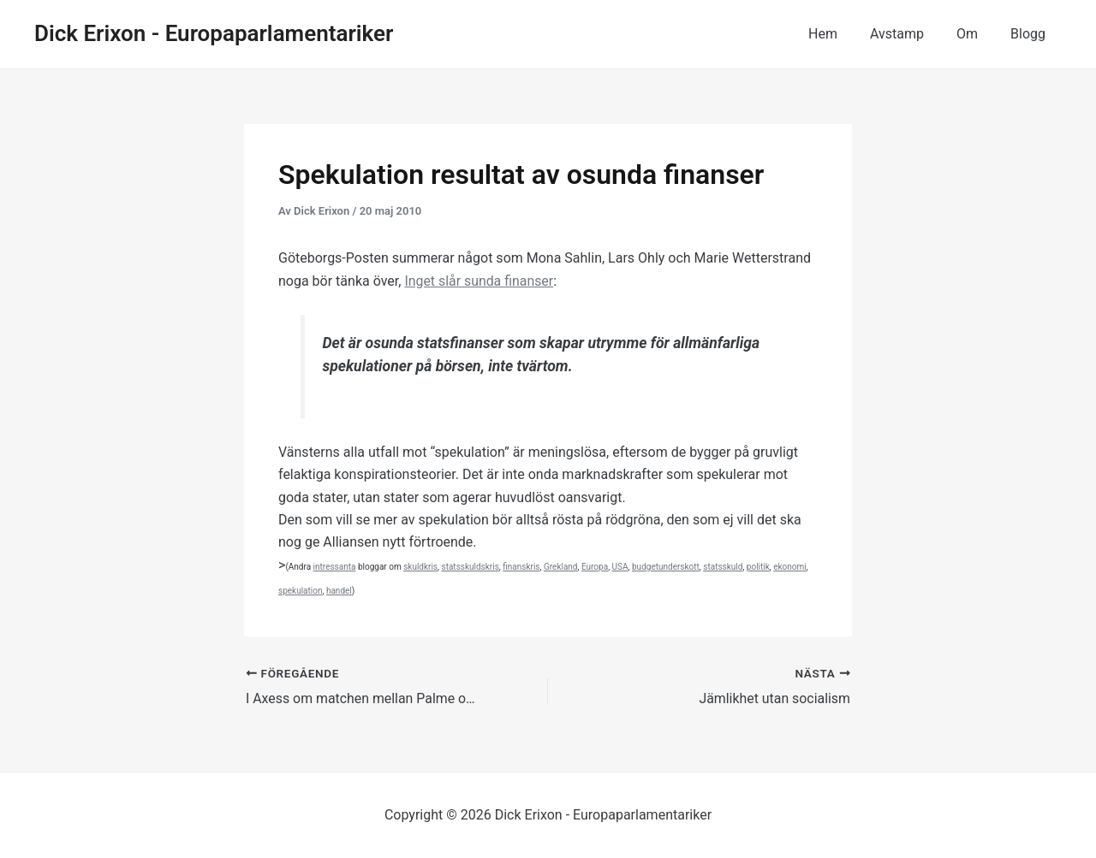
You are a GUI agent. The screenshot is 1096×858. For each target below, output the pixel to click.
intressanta (334, 566)
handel (339, 590)
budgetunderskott (666, 566)
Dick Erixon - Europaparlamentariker (213, 33)
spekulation (300, 590)
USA (620, 566)
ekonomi (790, 566)
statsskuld (722, 566)
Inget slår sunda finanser (479, 281)
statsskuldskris (470, 566)
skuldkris (420, 566)
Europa (594, 566)
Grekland (561, 566)
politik (758, 566)
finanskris (521, 566)
